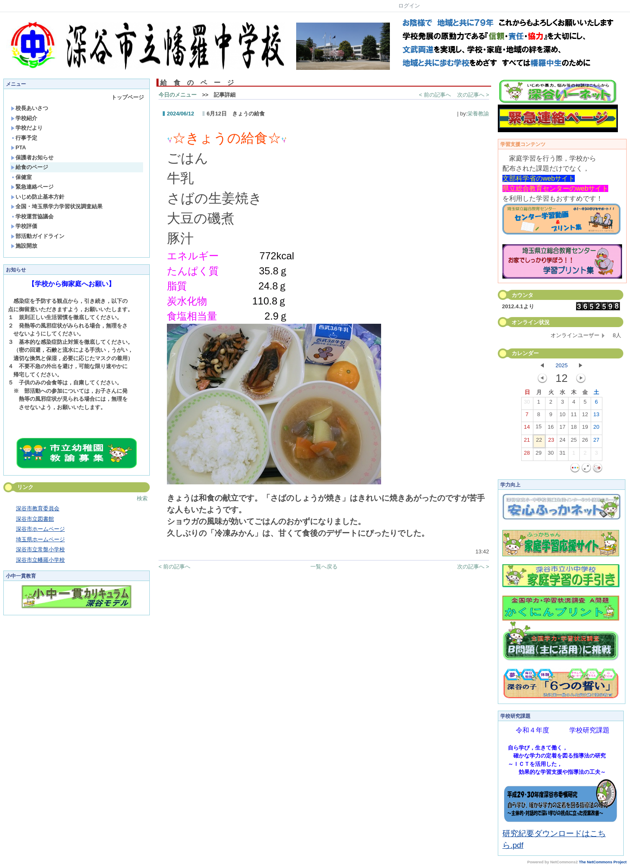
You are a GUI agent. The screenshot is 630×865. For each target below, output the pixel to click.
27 (596, 442)
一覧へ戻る (324, 566)
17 (562, 429)
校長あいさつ (29, 108)
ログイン (409, 6)
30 (527, 404)
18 (573, 429)
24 (562, 442)
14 (527, 429)
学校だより (27, 128)
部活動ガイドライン (37, 236)
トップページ (127, 97)
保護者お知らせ (32, 157)
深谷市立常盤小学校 (40, 549)
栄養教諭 (478, 113)
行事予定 (24, 138)
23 (551, 442)
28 (527, 455)
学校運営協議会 (32, 216)
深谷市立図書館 (35, 519)
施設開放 (24, 246)
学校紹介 (24, 118)
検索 (142, 498)
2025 (562, 365)
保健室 (21, 177)
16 (550, 429)
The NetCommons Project (603, 862)
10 (562, 416)
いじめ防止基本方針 (37, 197)
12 (585, 416)
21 (527, 442)
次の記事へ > (473, 95)
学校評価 (24, 226)
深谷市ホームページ (40, 529)
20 (596, 429)
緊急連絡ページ (32, 187)
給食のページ (29, 167)
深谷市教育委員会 (37, 508)
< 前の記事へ (435, 95)
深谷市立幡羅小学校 (40, 560)
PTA (18, 147)
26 (585, 442)
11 (573, 416)
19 (585, 429)
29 (538, 455)
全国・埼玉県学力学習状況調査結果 (56, 206)
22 (539, 442)
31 (562, 455)
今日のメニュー (178, 95)
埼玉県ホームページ (40, 539)
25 (573, 442)
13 (596, 416)
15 (538, 428)
